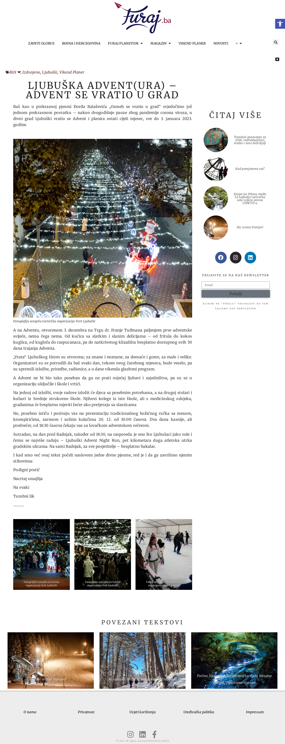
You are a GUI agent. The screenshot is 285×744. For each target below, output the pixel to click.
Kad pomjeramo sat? (250, 169)
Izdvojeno (31, 72)
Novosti (220, 43)
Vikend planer (192, 43)
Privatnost (86, 712)
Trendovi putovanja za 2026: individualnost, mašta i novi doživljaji (250, 140)
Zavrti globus (41, 43)
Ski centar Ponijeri (250, 227)
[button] (280, 24)
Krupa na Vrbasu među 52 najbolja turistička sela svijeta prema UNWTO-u (250, 198)
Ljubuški (49, 72)
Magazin (160, 43)
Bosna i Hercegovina (81, 43)
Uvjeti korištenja (142, 712)
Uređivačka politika (198, 712)
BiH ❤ (15, 72)
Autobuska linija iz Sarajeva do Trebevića (142, 679)
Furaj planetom (125, 43)
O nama (30, 712)
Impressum (255, 712)
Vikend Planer (71, 72)
